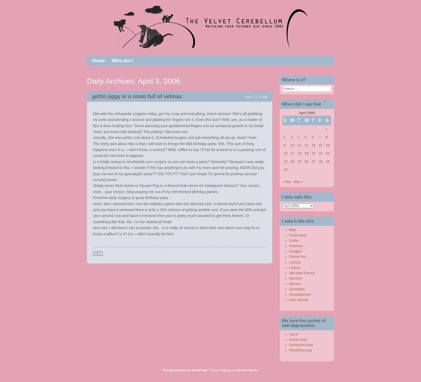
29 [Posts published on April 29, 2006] (327, 162)
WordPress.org (300, 350)
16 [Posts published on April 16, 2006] (286, 153)
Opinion (295, 284)
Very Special (298, 300)
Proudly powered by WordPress (185, 370)
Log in (293, 334)
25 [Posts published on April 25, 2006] (299, 162)
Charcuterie (298, 235)
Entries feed (298, 339)
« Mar (286, 182)
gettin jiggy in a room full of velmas (137, 96)
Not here (295, 278)
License (295, 262)
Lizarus (294, 268)
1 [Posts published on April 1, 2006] (327, 129)
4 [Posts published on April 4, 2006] (298, 137)
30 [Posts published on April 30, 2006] (286, 170)
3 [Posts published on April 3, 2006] (291, 137)
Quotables (296, 289)
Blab (98, 253)
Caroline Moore (246, 370)
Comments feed (301, 345)
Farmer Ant (297, 257)
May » (298, 182)
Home (98, 60)
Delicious (296, 246)
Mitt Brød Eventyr (302, 273)
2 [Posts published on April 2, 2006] (285, 137)
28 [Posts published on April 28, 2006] (320, 162)
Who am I (122, 60)
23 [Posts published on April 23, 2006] (286, 162)
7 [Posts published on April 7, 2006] (320, 137)
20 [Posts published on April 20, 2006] (313, 153)
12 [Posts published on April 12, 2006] (306, 145)
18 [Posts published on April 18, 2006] (299, 153)
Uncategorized (300, 294)
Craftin (294, 241)
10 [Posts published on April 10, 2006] (292, 145)
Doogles (295, 251)
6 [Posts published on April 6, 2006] (313, 137)
